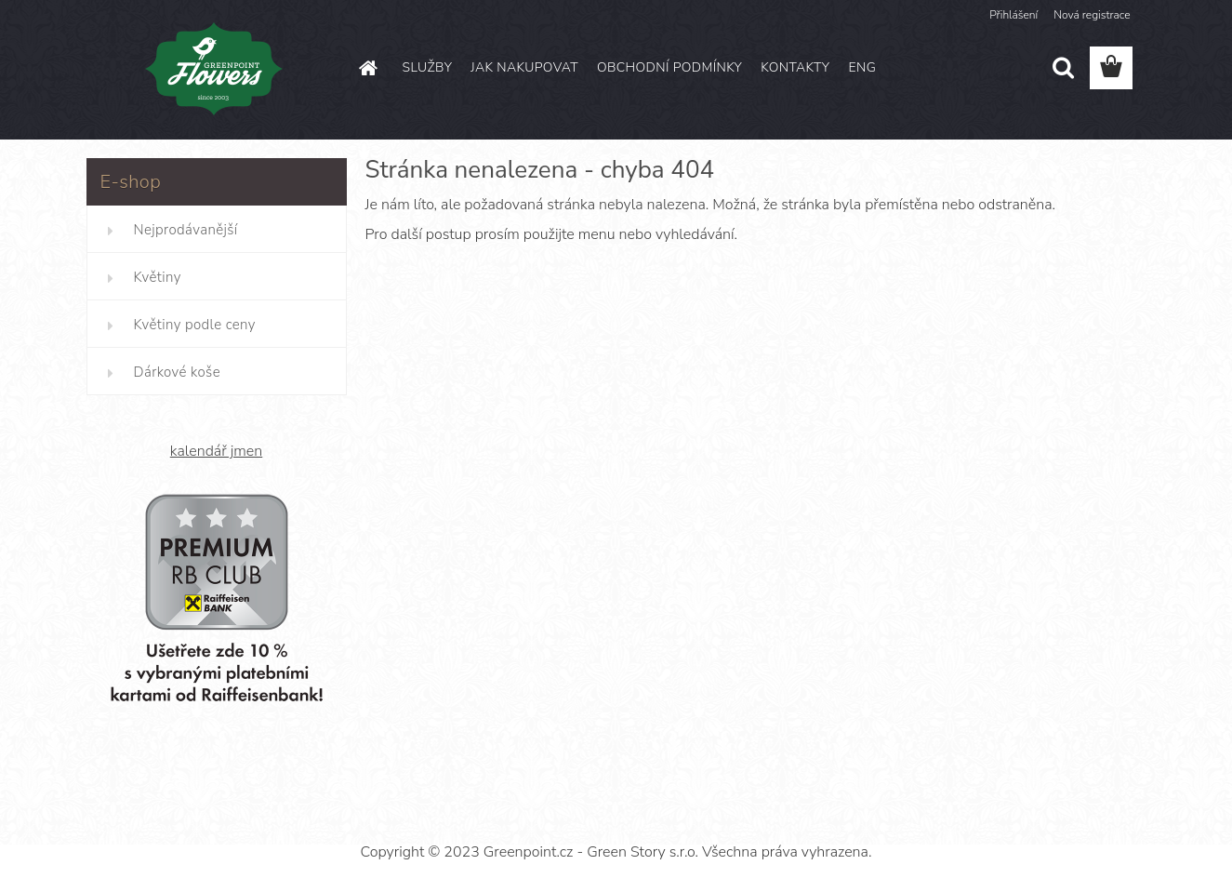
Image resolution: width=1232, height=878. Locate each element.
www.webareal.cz (680, 819)
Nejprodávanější (186, 229)
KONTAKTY (795, 67)
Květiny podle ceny (195, 324)
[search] (1062, 68)
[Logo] (214, 68)
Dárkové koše (177, 372)
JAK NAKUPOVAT (524, 67)
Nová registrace (1091, 14)
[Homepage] (367, 68)
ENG (862, 67)
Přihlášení (1013, 14)
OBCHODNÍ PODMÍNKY (669, 67)
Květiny (157, 277)
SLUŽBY (428, 67)
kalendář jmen (216, 451)
